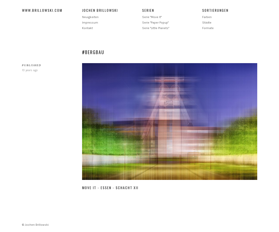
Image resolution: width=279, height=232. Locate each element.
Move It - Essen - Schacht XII (110, 187)
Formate (208, 28)
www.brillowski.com (42, 10)
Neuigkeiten (90, 17)
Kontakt (87, 28)
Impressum (90, 22)
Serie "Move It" (152, 17)
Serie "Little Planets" (155, 28)
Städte (206, 22)
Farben (207, 17)
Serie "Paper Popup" (155, 22)
